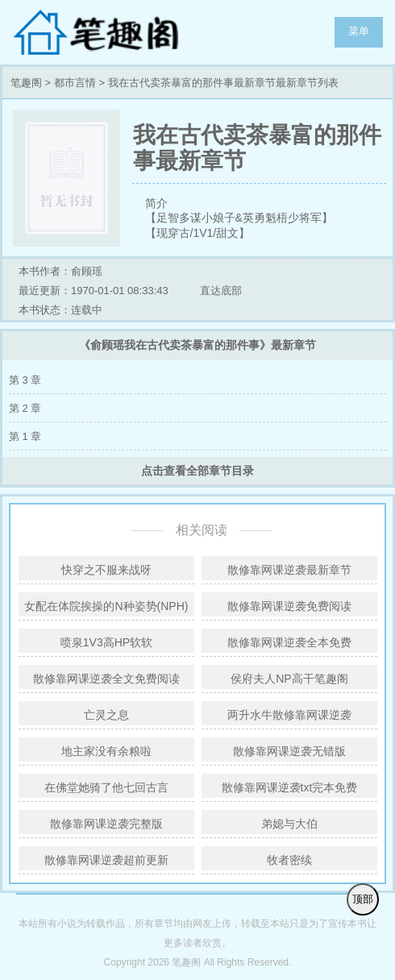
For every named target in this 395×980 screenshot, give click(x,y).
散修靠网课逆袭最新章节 (289, 569)
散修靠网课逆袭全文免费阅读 (106, 678)
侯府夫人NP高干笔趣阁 (289, 678)
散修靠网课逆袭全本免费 (289, 642)
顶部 (362, 899)
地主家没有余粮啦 (106, 751)
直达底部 (221, 290)
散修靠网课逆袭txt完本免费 (290, 787)
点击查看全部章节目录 (197, 470)
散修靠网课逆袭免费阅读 (289, 606)
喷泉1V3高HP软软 (106, 642)
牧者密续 (289, 859)
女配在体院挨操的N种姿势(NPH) (106, 606)
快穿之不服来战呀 (106, 569)
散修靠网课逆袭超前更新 (106, 859)
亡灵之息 (106, 714)
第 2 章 (25, 408)
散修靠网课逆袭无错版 (289, 751)
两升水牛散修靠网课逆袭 (289, 714)
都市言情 (75, 83)
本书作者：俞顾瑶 (60, 271)
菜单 (358, 31)
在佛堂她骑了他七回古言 (106, 787)
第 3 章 (25, 380)
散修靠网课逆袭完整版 (106, 823)
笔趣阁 (113, 32)
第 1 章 (25, 436)
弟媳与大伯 (289, 823)
